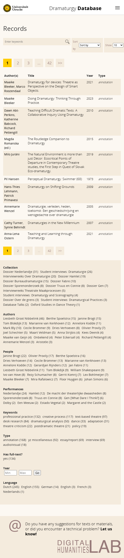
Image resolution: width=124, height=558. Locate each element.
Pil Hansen (11, 179)
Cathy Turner (13, 223)
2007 (90, 223)
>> (60, 62)
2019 (90, 154)
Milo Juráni (12, 154)
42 (49, 62)
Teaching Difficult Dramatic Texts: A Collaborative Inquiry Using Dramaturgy (56, 112)
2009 (90, 187)
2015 (90, 139)
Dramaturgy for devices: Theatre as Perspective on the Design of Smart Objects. (53, 86)
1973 (90, 179)
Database (75, 8)
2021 (90, 82)
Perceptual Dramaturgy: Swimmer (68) (55, 179)
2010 (90, 110)
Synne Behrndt (14, 227)
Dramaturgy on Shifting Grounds (51, 187)
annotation (105, 82)
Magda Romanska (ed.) (11, 143)
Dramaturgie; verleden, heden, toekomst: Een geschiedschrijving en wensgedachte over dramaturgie (53, 210)
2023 (90, 98)
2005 (90, 206)
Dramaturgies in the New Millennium (53, 223)
